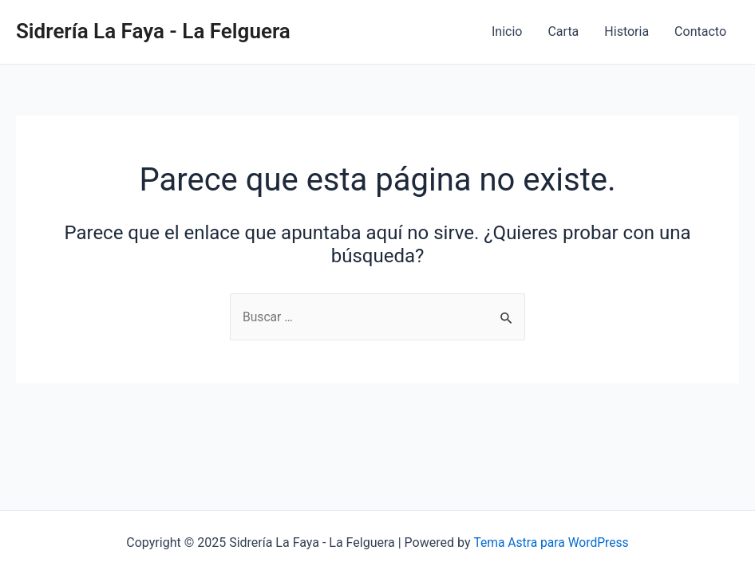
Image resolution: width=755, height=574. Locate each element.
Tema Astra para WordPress (551, 542)
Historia (626, 31)
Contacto (700, 31)
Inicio (507, 31)
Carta (563, 31)
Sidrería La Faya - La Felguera (153, 31)
